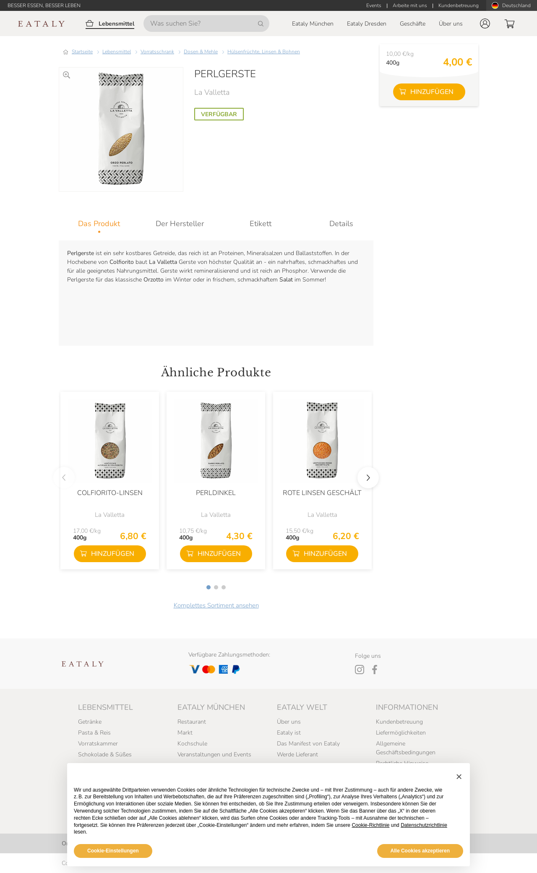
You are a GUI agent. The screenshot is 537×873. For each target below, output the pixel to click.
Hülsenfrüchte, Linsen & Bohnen (263, 51)
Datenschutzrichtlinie (424, 825)
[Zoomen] (66, 75)
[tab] (99, 223)
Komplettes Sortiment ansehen (216, 605)
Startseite (82, 51)
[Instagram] (359, 669)
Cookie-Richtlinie (370, 825)
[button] (485, 23)
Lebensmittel (116, 51)
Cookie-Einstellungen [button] (113, 851)
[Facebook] (374, 669)
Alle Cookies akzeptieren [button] (420, 851)
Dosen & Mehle (201, 51)
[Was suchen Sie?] (206, 23)
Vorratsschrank (157, 51)
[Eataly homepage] (41, 23)
